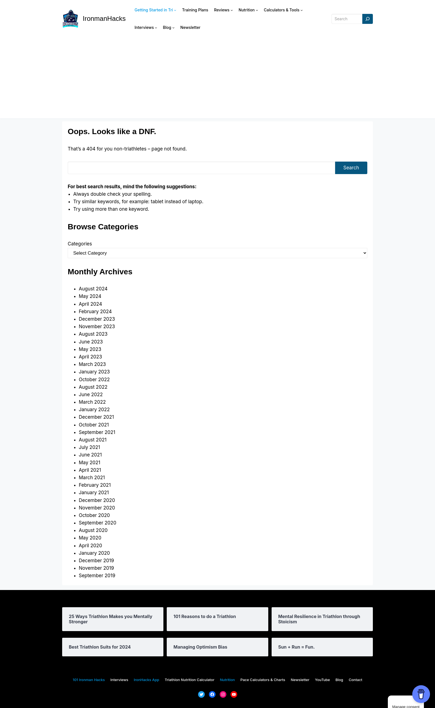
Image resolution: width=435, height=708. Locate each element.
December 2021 (96, 417)
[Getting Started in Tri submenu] (175, 10)
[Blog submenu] (173, 27)
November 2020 (97, 508)
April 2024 (90, 304)
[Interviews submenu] (156, 27)
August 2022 (93, 387)
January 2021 (94, 492)
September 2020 (97, 523)
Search (351, 167)
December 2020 (97, 500)
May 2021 (89, 462)
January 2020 (94, 553)
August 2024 (93, 289)
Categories (80, 244)
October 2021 (94, 425)
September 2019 (97, 575)
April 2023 (90, 357)
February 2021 (95, 485)
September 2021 (97, 432)
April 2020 (90, 545)
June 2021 (90, 455)
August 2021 (93, 440)
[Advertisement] (217, 79)
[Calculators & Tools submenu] (301, 10)
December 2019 (96, 560)
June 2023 (91, 342)
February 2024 (95, 311)
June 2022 (91, 394)
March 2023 (92, 364)
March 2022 (92, 402)
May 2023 (90, 349)
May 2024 (90, 296)
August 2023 (93, 334)
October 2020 (94, 515)
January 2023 (94, 372)
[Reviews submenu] (232, 10)
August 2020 (93, 530)
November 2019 (96, 568)
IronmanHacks (104, 18)
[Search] (367, 19)
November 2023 (97, 326)
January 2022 (94, 409)
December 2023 (97, 319)
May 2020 (90, 538)
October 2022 (94, 379)
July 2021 (89, 447)
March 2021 (92, 477)
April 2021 (90, 470)
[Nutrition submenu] (257, 10)
